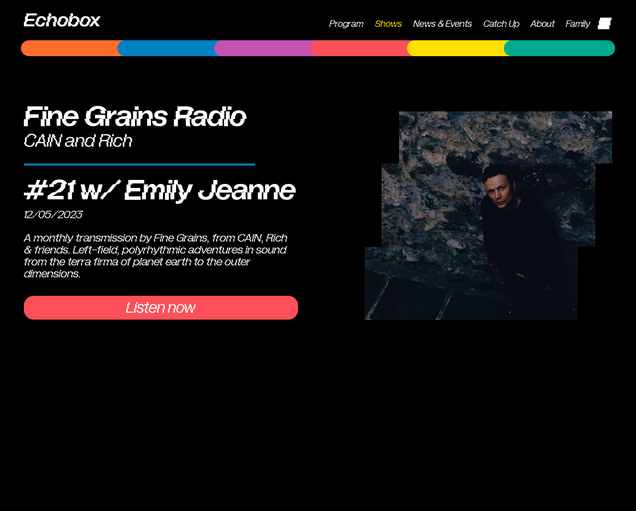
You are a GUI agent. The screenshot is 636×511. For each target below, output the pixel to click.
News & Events (442, 24)
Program (346, 24)
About (543, 24)
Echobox (62, 20)
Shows (388, 24)
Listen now (161, 308)
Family (578, 24)
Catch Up (501, 24)
